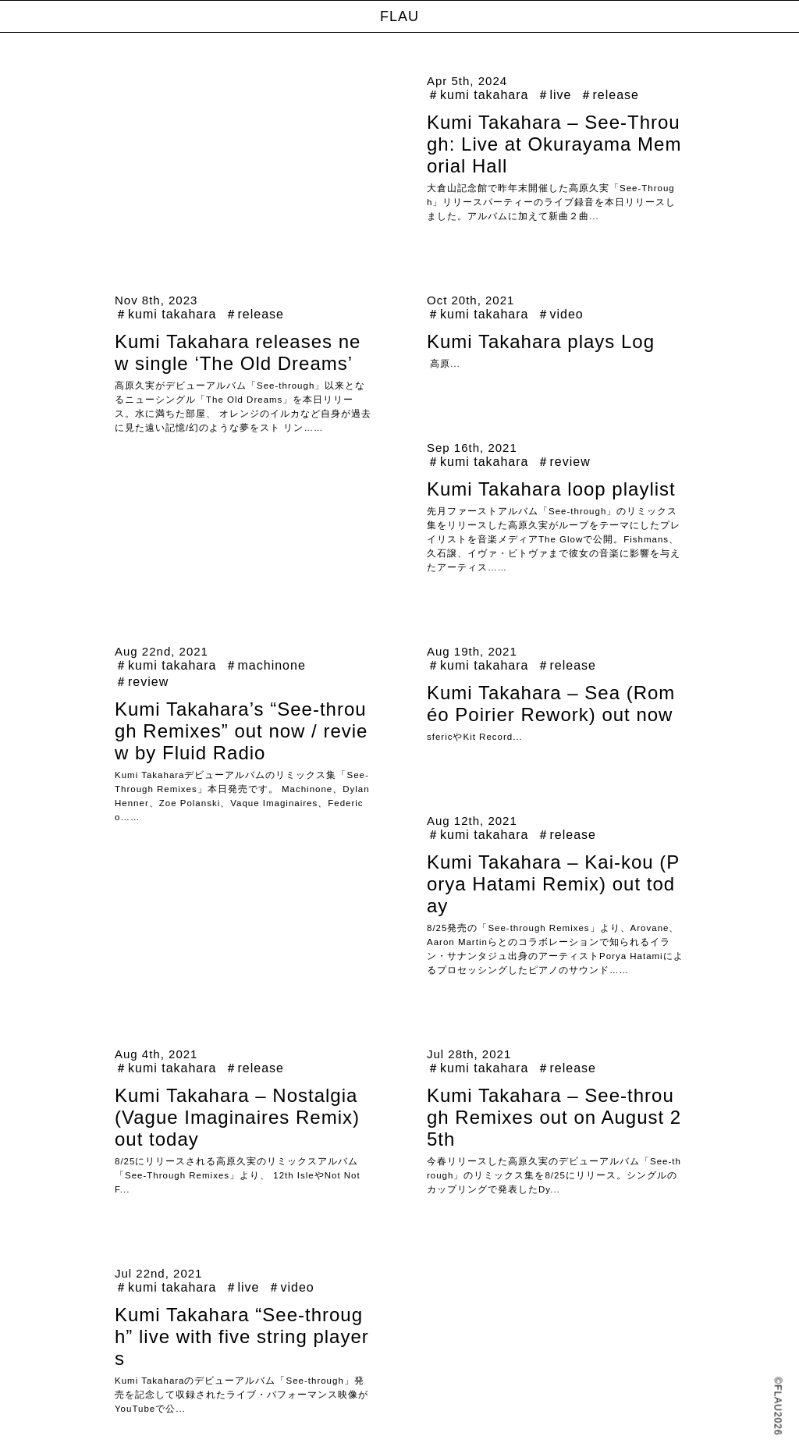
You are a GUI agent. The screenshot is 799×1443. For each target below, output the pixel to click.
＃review (564, 461)
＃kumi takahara (478, 94)
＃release (609, 94)
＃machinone (265, 665)
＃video (560, 314)
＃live (554, 94)
